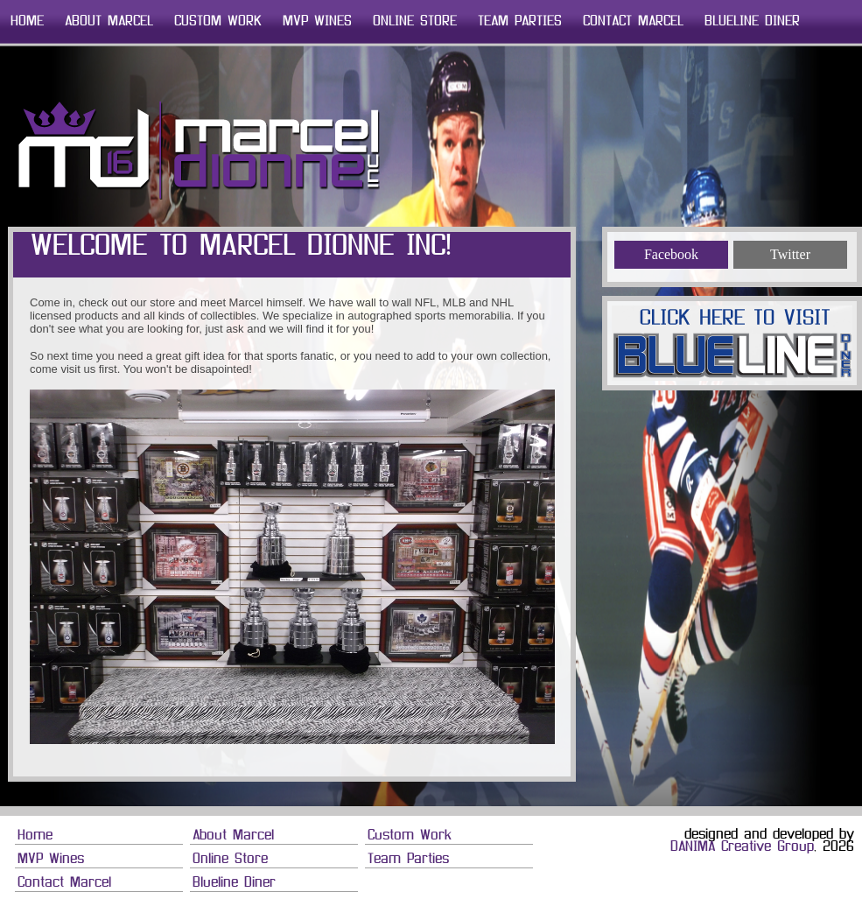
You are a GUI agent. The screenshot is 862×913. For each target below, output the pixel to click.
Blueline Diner (752, 22)
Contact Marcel (633, 22)
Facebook (671, 254)
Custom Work (218, 22)
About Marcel (109, 22)
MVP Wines (317, 22)
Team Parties (520, 22)
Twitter (790, 254)
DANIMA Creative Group (742, 847)
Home (27, 22)
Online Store (415, 22)
